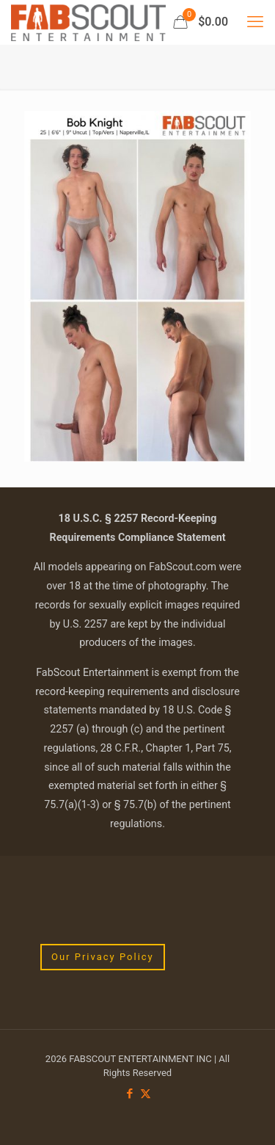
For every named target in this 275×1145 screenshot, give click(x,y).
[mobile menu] (255, 22)
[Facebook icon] (130, 1093)
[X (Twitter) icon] (145, 1093)
